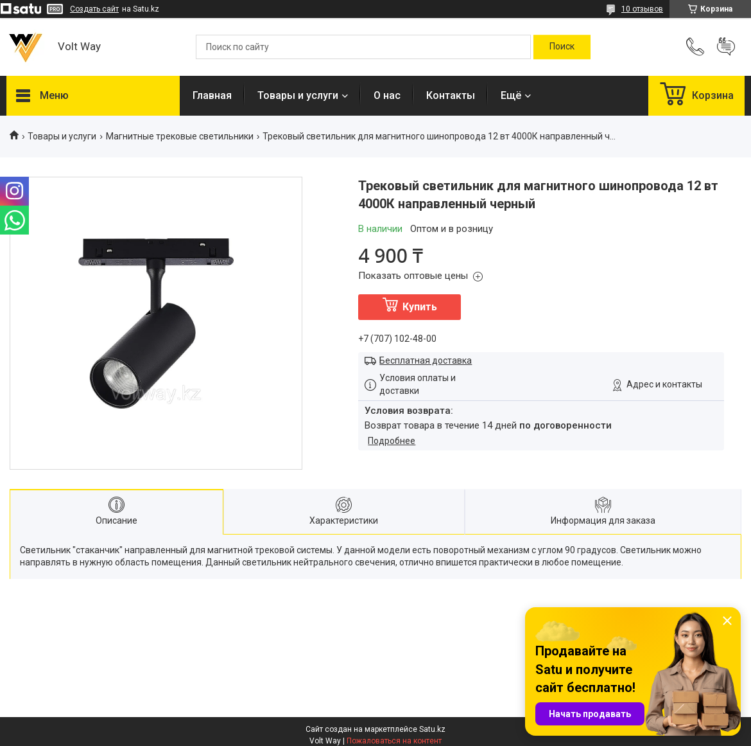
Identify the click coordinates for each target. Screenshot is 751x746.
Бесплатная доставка (425, 360)
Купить (419, 307)
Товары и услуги (297, 95)
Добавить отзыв (726, 47)
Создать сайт (94, 8)
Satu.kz (432, 729)
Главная (212, 95)
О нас (387, 95)
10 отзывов (642, 8)
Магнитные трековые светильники (180, 136)
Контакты (450, 95)
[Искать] (562, 47)
